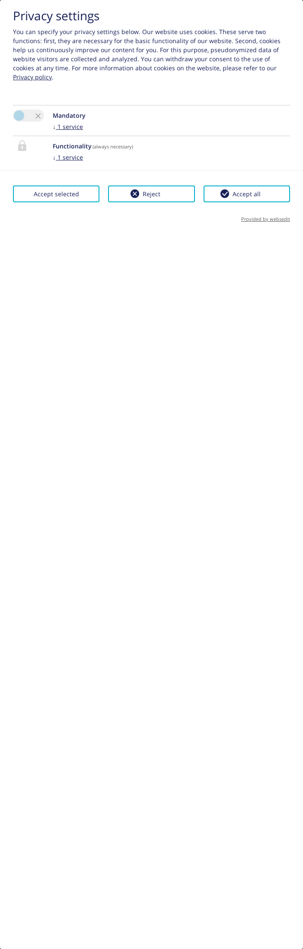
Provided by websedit (265, 219)
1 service (68, 127)
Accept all (247, 194)
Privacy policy (32, 77)
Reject (151, 194)
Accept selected (56, 194)
